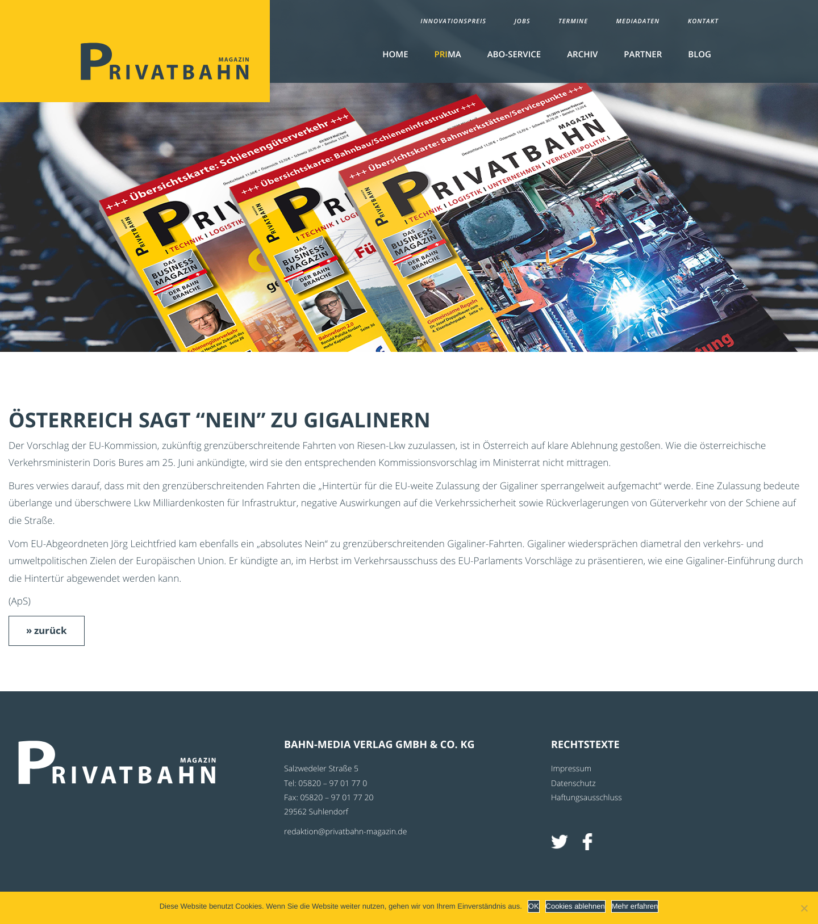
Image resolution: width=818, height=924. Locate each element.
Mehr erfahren (635, 906)
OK (533, 906)
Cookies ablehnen (575, 906)
